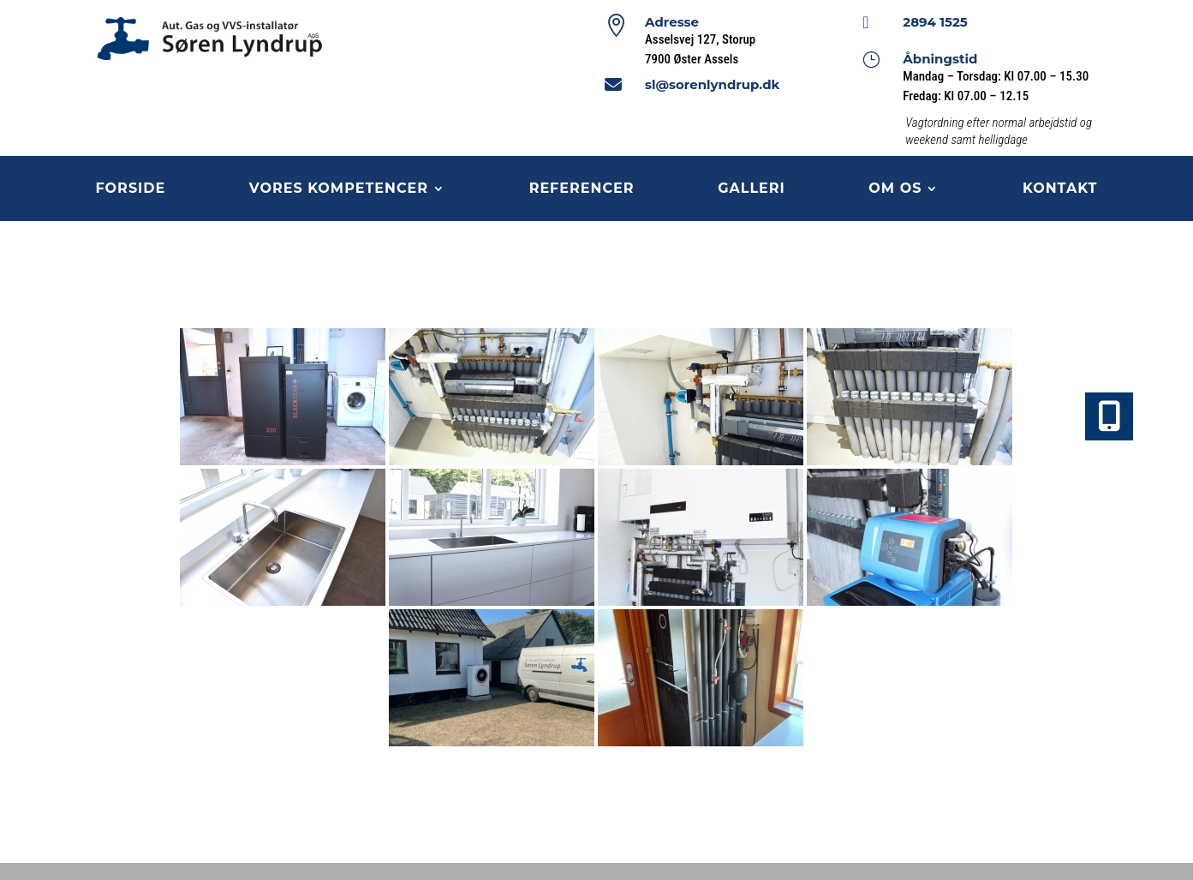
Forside (131, 189)
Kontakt (1060, 189)
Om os (895, 189)
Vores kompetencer (338, 189)
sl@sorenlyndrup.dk (712, 84)
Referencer (582, 189)
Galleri (751, 189)
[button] (1109, 416)
